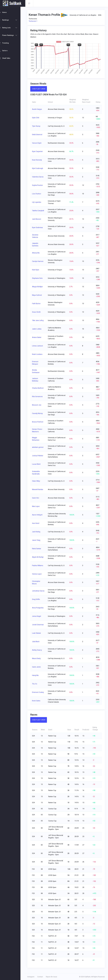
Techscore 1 (34, 21)
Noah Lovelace (38, 354)
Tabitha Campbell (39, 211)
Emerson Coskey (39, 692)
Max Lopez (37, 506)
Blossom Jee (37, 405)
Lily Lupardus (37, 202)
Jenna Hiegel (37, 616)
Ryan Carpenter (38, 151)
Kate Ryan (36, 270)
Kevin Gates (37, 702)
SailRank (87, 977)
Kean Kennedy (38, 160)
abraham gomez (39, 447)
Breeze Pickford (38, 422)
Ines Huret (36, 523)
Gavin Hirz (36, 498)
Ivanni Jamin (37, 667)
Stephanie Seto (38, 278)
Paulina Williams (38, 565)
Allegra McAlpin (38, 287)
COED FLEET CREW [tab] (39, 89)
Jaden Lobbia (37, 329)
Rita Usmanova (38, 396)
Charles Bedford (38, 388)
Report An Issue (52, 977)
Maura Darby (37, 658)
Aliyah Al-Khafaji (38, 557)
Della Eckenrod (38, 135)
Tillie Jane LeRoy (39, 320)
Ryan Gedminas (38, 227)
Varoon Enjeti (37, 143)
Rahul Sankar (37, 549)
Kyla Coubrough (38, 168)
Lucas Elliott (37, 464)
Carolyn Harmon (38, 261)
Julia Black (36, 642)
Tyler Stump (37, 126)
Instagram (32, 977)
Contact (41, 977)
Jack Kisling (37, 532)
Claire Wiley (37, 481)
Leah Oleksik (37, 633)
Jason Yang (37, 540)
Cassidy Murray (38, 413)
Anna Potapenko (39, 608)
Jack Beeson (37, 219)
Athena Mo (37, 253)
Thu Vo (35, 684)
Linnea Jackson (38, 346)
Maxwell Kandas (38, 489)
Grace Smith (37, 312)
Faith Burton (37, 304)
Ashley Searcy (38, 650)
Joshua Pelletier (38, 456)
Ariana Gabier (37, 337)
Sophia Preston (38, 185)
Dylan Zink (36, 118)
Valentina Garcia (38, 177)
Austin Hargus (38, 109)
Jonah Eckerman (39, 625)
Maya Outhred (38, 295)
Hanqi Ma (36, 675)
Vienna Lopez (38, 574)
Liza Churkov (37, 194)
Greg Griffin (37, 599)
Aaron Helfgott (38, 515)
